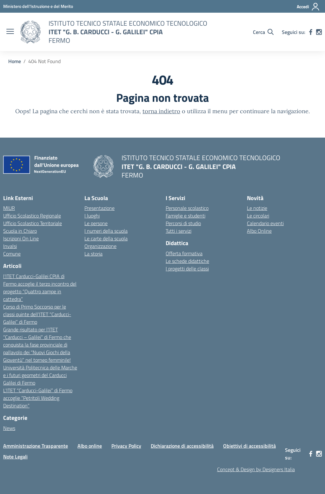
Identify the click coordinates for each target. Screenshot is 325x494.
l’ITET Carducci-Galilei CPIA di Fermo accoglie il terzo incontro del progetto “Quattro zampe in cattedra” (39, 287)
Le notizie (257, 208)
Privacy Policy (126, 446)
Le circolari (258, 215)
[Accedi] (308, 6)
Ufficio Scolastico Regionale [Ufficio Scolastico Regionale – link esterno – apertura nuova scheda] (32, 215)
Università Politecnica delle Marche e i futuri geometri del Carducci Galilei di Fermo (40, 375)
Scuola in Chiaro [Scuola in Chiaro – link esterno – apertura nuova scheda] (20, 231)
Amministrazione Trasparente (35, 446)
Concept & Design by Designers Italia (256, 469)
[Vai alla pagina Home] (14, 61)
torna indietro (161, 111)
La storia (93, 253)
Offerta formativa (184, 253)
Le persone (96, 223)
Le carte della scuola (106, 238)
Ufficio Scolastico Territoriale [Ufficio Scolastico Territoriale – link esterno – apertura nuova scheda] (32, 223)
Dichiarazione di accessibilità (182, 446)
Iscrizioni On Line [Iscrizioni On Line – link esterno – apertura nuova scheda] (21, 238)
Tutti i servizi (178, 231)
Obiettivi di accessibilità (249, 446)
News (9, 428)
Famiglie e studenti (185, 215)
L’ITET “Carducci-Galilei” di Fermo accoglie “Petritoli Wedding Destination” (37, 398)
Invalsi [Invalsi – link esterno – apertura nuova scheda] (10, 246)
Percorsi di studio (183, 223)
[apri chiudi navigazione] (10, 32)
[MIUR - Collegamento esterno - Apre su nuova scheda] (38, 6)
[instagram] (319, 32)
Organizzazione (100, 246)
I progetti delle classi (187, 268)
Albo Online (259, 231)
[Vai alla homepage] (30, 32)
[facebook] (311, 32)
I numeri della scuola (106, 231)
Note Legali (15, 456)
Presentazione (99, 208)
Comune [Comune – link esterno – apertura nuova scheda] (12, 253)
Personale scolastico (187, 208)
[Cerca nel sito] (263, 32)
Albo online (89, 446)
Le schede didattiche (187, 261)
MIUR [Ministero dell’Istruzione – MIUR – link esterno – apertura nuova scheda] (9, 208)
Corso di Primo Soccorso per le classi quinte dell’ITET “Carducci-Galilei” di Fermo (37, 314)
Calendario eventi (265, 223)
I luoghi (92, 215)
